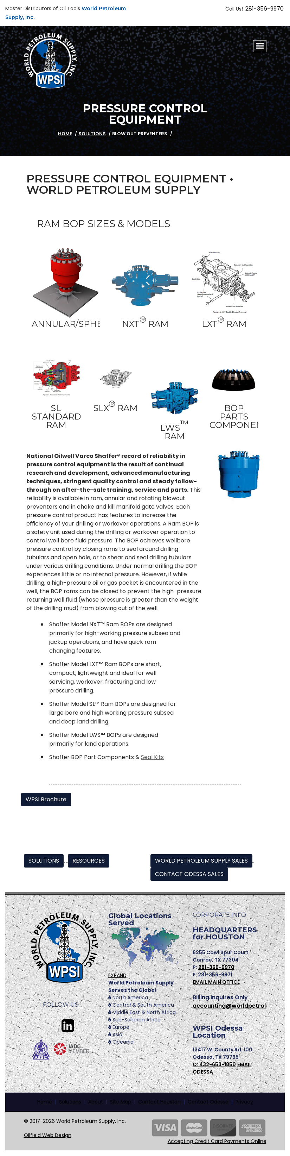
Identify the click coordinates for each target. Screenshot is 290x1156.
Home (44, 1101)
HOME (65, 133)
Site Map (120, 1101)
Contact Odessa (208, 1101)
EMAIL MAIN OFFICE (216, 982)
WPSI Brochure (46, 799)
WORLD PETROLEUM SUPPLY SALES (201, 861)
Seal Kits (152, 757)
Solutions (92, 133)
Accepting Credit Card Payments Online (217, 1141)
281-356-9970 (264, 9)
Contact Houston (159, 1101)
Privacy (244, 1101)
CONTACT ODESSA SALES (189, 874)
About (95, 1101)
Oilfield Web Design (47, 1135)
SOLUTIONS (43, 861)
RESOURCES (88, 861)
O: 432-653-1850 (214, 1064)
